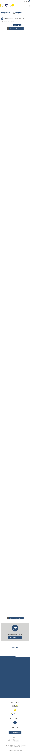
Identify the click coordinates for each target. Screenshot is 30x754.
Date (15, 25)
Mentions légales (12, 745)
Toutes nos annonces (12, 746)
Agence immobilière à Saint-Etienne (8, 11)
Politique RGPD (18, 746)
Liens (22, 745)
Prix (19, 25)
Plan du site (6, 745)
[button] (7, 22)
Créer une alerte (15, 637)
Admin (24, 745)
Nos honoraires (17, 745)
